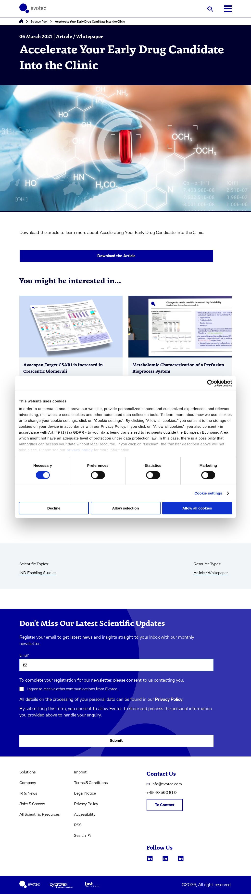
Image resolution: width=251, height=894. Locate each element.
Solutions (27, 772)
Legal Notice (85, 793)
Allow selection (125, 508)
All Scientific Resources (39, 814)
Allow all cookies (197, 508)
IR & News (28, 793)
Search (82, 836)
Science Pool (39, 21)
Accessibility (84, 814)
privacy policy (79, 450)
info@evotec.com (164, 784)
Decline (53, 508)
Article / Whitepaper (211, 573)
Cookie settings (208, 493)
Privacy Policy (169, 699)
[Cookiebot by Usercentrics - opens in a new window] (210, 383)
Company (27, 783)
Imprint (80, 772)
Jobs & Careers (32, 804)
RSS (78, 825)
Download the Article (116, 256)
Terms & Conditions (91, 783)
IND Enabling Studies (37, 573)
